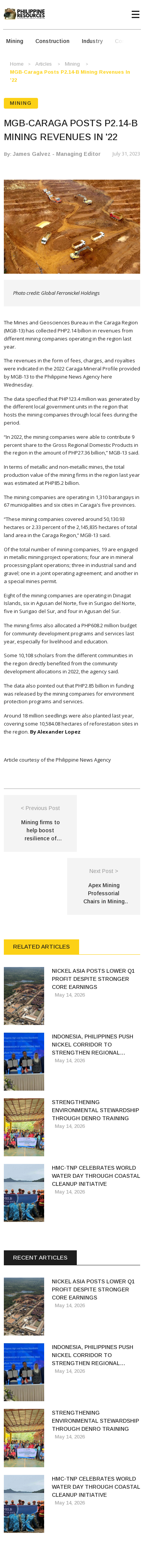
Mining (14, 41)
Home (16, 64)
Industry (92, 41)
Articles (43, 64)
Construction (52, 41)
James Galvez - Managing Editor (57, 154)
